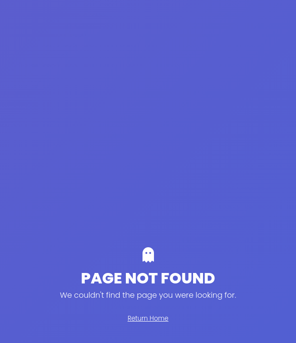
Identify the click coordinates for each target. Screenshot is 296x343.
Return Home (148, 318)
